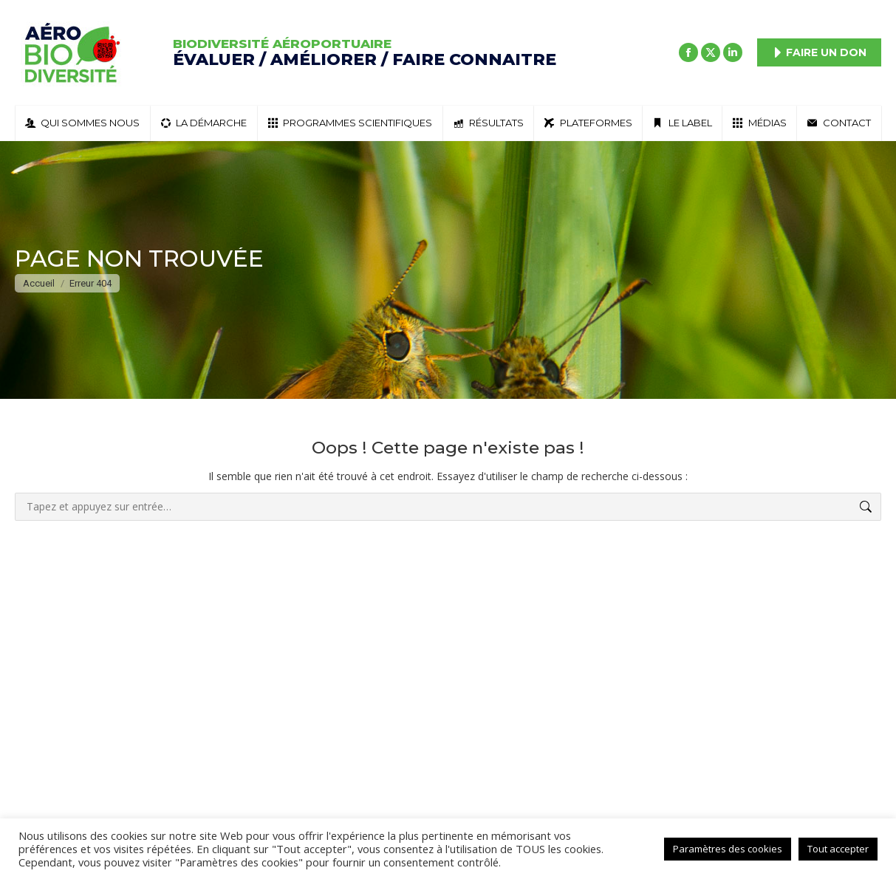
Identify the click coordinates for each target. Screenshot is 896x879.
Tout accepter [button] (838, 848)
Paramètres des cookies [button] (727, 848)
